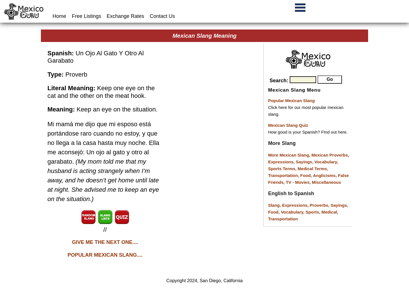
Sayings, (305, 161)
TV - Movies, (299, 182)
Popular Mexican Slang (291, 100)
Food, (306, 175)
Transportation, (284, 175)
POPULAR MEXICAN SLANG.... (105, 255)
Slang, (275, 205)
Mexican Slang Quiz (288, 125)
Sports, (314, 212)
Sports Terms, (283, 168)
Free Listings (86, 16)
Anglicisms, (325, 175)
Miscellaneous (326, 182)
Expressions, (281, 161)
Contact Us (162, 16)
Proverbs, (320, 205)
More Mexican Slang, (290, 155)
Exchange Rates (125, 16)
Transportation (283, 218)
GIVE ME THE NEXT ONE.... (105, 242)
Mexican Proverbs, (330, 155)
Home (60, 16)
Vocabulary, (326, 161)
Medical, (330, 212)
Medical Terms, (313, 168)
